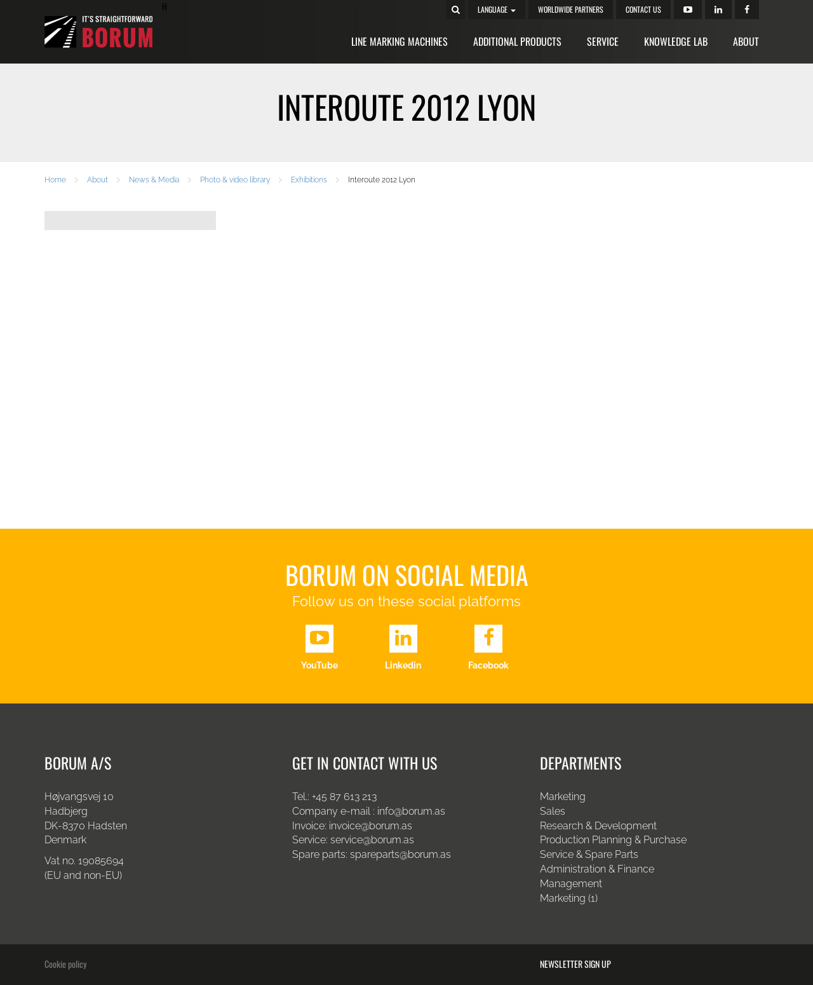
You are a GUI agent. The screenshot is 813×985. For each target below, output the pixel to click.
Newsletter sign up (575, 963)
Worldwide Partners (570, 9)
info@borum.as (411, 811)
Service (603, 41)
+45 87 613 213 (344, 797)
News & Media (154, 179)
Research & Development (598, 826)
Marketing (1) (569, 898)
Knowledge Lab (676, 41)
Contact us (643, 9)
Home (55, 179)
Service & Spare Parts (589, 854)
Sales (552, 811)
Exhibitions (309, 179)
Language (497, 9)
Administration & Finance (597, 869)
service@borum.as (373, 840)
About (746, 41)
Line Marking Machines (399, 41)
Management (571, 884)
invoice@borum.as (370, 826)
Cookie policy (65, 963)
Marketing (563, 797)
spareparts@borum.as (400, 854)
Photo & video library (235, 179)
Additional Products (517, 41)
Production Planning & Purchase (613, 840)
